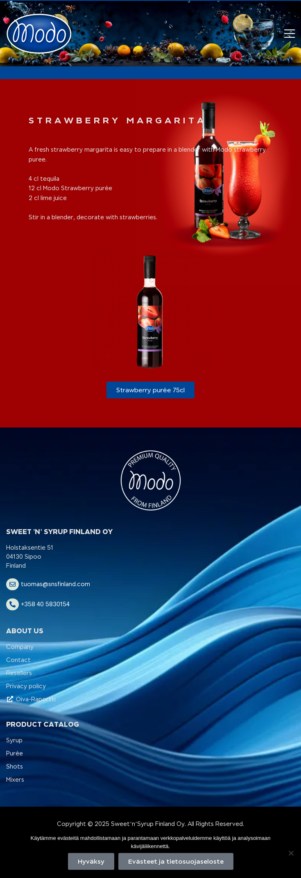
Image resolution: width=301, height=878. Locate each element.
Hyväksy (91, 861)
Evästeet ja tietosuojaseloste (176, 861)
